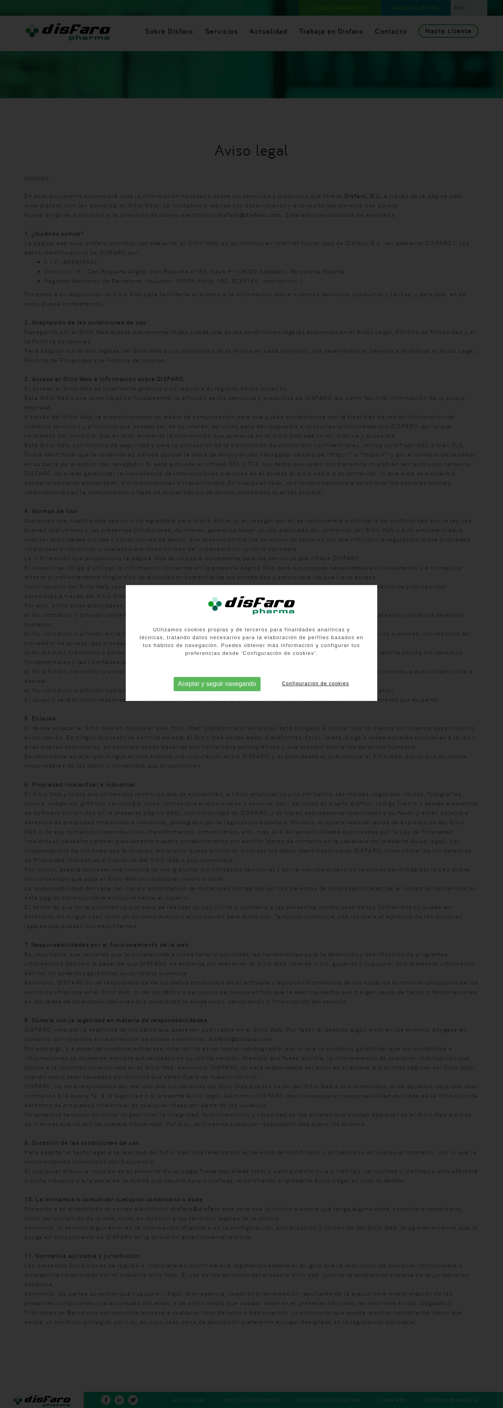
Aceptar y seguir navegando (217, 670)
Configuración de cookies (315, 670)
